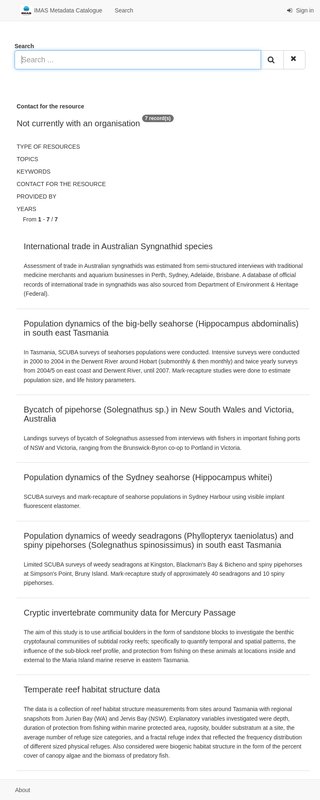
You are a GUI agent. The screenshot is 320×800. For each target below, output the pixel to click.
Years (26, 209)
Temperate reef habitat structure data (92, 689)
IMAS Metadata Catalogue (61, 11)
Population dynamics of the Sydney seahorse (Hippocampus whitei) (148, 477)
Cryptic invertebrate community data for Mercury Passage (130, 612)
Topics (27, 159)
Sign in (300, 10)
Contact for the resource (61, 184)
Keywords (34, 171)
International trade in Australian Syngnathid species (118, 246)
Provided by (37, 196)
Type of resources (48, 146)
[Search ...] (138, 59)
